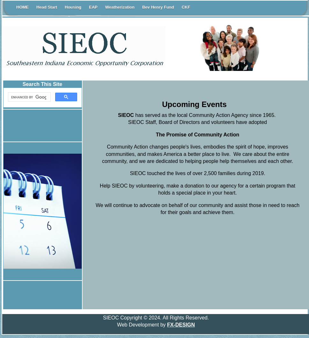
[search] (28, 97)
